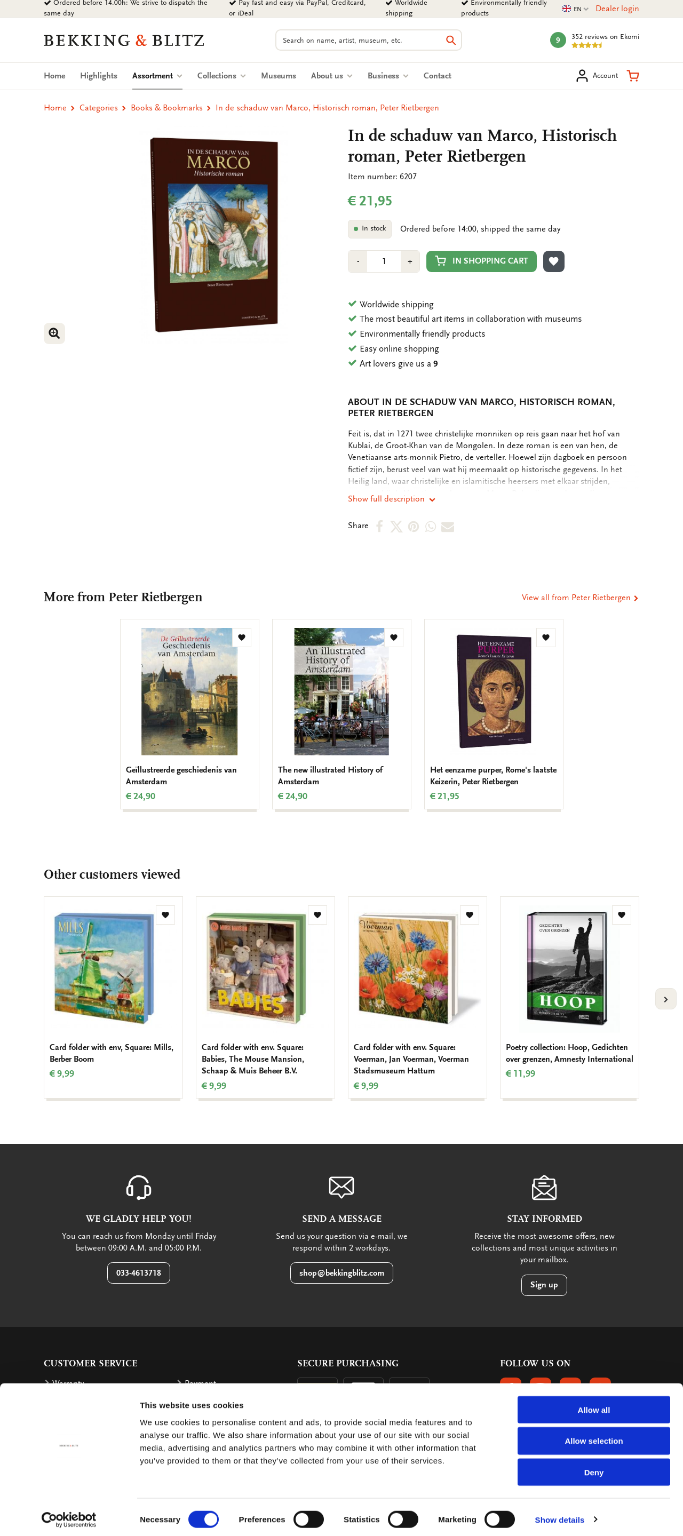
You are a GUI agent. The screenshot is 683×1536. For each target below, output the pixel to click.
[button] (632, 75)
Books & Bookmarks (167, 108)
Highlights (98, 75)
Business (388, 75)
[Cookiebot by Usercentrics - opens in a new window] (69, 1515)
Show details (560, 1514)
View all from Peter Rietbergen (580, 597)
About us (332, 75)
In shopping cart (481, 260)
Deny (594, 1468)
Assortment (157, 75)
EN (575, 9)
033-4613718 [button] (138, 1273)
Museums (278, 75)
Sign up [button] (544, 1285)
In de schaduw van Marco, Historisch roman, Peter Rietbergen (327, 108)
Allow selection (594, 1436)
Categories (99, 108)
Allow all (594, 1405)
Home (54, 75)
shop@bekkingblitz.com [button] (341, 1273)
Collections (221, 75)
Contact (437, 75)
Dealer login (617, 8)
